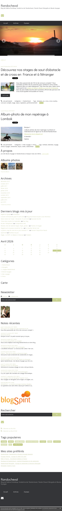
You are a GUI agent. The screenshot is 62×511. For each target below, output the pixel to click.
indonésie (50, 145)
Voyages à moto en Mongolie (9, 365)
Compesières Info (20, 223)
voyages (7, 146)
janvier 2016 (4, 190)
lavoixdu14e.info (36, 219)
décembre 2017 (5, 181)
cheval (2, 146)
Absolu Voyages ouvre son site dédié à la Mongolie (15, 359)
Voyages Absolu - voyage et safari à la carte (13, 456)
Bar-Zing (25, 221)
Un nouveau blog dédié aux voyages (11, 341)
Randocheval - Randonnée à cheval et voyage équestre (17, 454)
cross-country (53, 101)
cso (44, 101)
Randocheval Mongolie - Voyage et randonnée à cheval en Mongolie (20, 463)
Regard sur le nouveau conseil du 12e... (12, 228)
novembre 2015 (5, 193)
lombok (45, 145)
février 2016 (4, 188)
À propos (26, 23)
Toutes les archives (6, 204)
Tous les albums (5, 172)
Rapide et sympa (5, 214)
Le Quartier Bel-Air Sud (32, 228)
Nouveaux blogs (5, 335)
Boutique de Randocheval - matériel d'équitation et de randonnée (20, 461)
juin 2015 (3, 202)
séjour (18, 103)
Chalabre (28, 235)
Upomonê (4, 233)
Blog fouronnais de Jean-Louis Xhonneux (38, 217)
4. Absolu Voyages (6, 272)
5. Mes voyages (26, 145)
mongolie (43, 441)
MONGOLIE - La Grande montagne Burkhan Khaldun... (16, 384)
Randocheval (9, 5)
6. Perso (34, 145)
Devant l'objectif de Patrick (39, 230)
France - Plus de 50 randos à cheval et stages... (14, 353)
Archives (15, 23)
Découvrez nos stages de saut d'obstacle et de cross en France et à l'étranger (30, 71)
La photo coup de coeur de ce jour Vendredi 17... (15, 230)
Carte (4, 283)
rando (24, 146)
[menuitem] (6, 23)
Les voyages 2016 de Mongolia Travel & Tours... (15, 378)
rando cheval (20, 441)
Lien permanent (6, 101)
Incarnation (16, 214)
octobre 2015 (5, 195)
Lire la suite (5, 95)
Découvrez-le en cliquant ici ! (33, 134)
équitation (23, 103)
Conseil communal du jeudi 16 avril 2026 (12, 217)
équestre (4, 444)
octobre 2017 (5, 184)
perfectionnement (32, 103)
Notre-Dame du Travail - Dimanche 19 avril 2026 (15, 219)
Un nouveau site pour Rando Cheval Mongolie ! (14, 372)
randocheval (29, 146)
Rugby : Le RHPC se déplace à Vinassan (12, 235)
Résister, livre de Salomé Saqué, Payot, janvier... (14, 226)
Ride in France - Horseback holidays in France (14, 459)
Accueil (5, 23)
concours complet (6, 103)
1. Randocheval (26, 101)
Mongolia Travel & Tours (8, 466)
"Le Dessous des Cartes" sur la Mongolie (13, 347)
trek (10, 444)
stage (13, 103)
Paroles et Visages (36, 226)
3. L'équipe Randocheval (8, 269)
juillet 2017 (4, 186)
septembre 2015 (5, 197)
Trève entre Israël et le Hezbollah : (11, 221)
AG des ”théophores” (7, 223)
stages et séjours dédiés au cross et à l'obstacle (42, 88)
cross (46, 101)
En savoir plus (21, 509)
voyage (56, 145)
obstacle (39, 101)
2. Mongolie (4, 267)
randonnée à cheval (32, 441)
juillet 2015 (4, 200)
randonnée (14, 146)
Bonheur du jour (14, 233)
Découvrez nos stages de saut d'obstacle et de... (15, 328)
